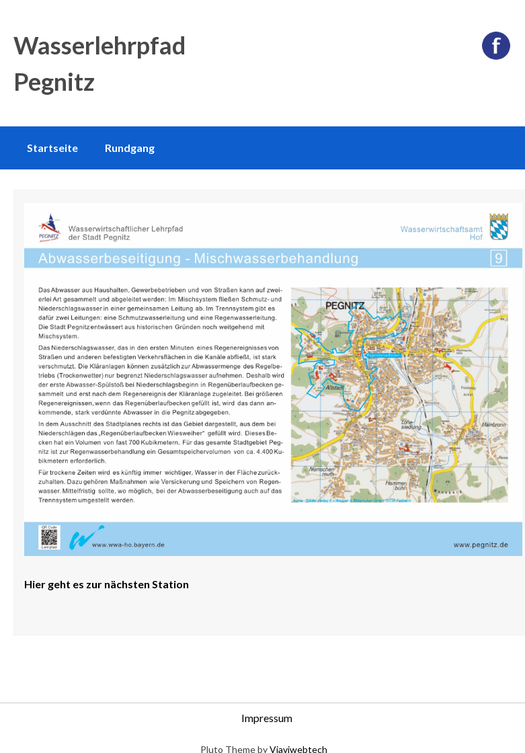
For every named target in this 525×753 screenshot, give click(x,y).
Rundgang (130, 147)
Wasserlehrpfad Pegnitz (99, 63)
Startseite (52, 147)
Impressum (266, 717)
